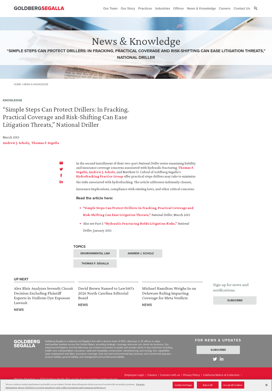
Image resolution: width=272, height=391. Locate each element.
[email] (61, 163)
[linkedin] (61, 181)
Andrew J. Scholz (16, 143)
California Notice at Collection (221, 375)
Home (17, 84)
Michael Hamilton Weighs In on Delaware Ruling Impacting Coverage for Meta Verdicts (169, 293)
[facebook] (61, 175)
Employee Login (134, 375)
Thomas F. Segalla (45, 143)
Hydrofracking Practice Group (99, 176)
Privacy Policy (191, 375)
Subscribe (235, 300)
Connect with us (170, 375)
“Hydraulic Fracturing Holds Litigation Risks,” (140, 223)
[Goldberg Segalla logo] (39, 8)
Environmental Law (95, 253)
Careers (152, 375)
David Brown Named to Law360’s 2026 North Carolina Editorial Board (106, 293)
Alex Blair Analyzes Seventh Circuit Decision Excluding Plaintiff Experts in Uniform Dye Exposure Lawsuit (43, 295)
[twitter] (61, 169)
